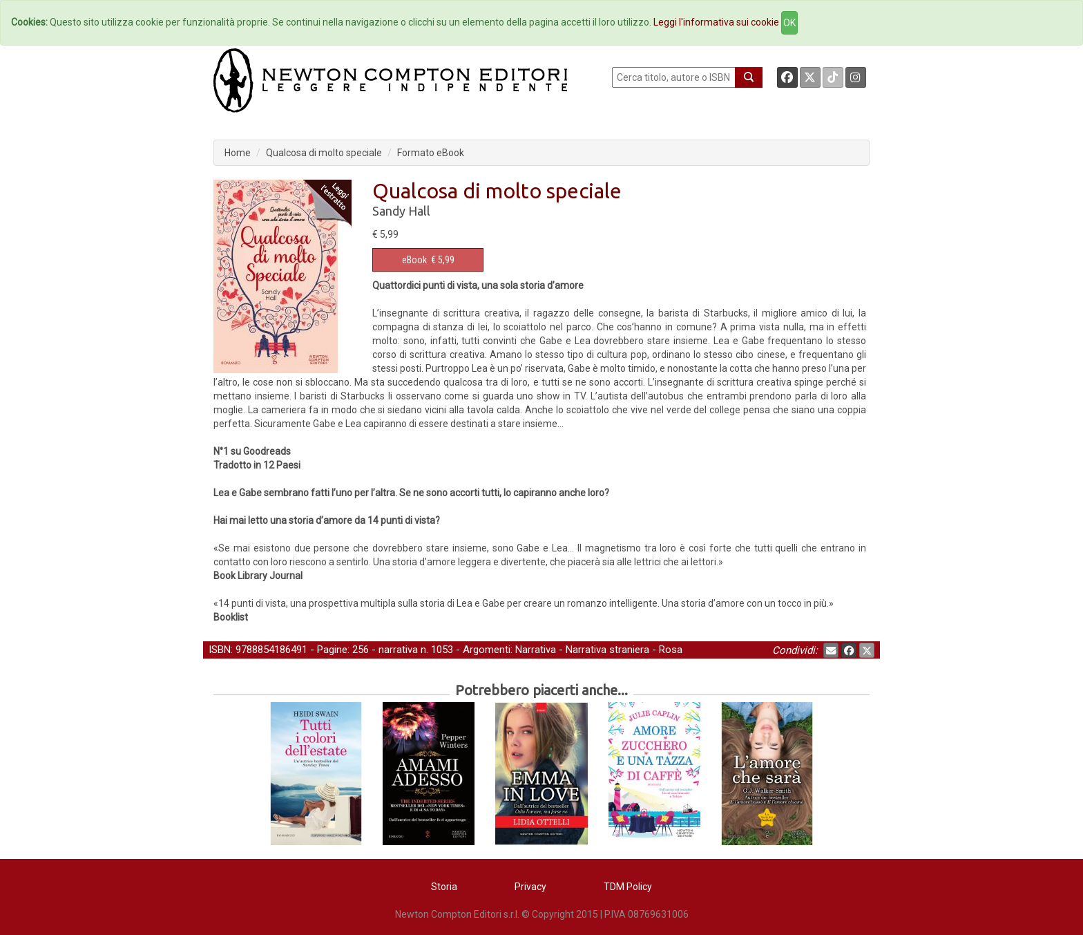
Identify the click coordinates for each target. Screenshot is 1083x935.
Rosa (670, 649)
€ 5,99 (428, 259)
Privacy (530, 886)
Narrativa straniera (607, 649)
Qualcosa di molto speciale (324, 152)
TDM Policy (628, 886)
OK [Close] (789, 22)
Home (237, 152)
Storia (444, 886)
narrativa (398, 649)
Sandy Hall (401, 211)
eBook (414, 259)
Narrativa (535, 649)
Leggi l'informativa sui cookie (716, 22)
